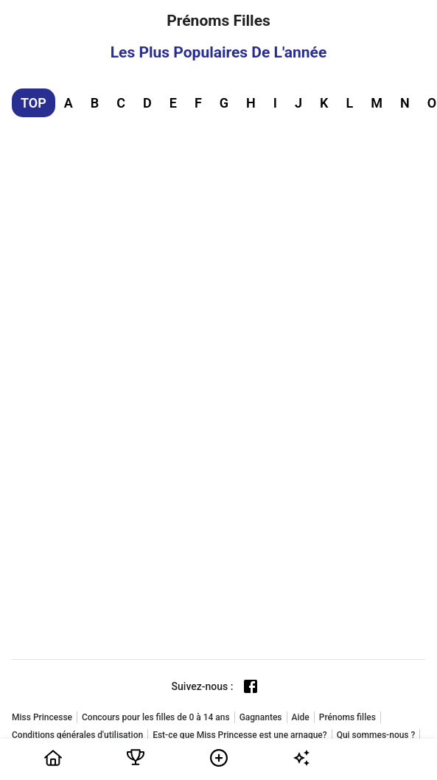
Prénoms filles (347, 717)
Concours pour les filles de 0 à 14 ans (156, 717)
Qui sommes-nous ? (376, 735)
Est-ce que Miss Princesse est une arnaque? (240, 735)
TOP (33, 103)
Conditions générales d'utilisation (77, 735)
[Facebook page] (250, 686)
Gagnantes (261, 717)
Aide (301, 717)
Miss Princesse (42, 717)
